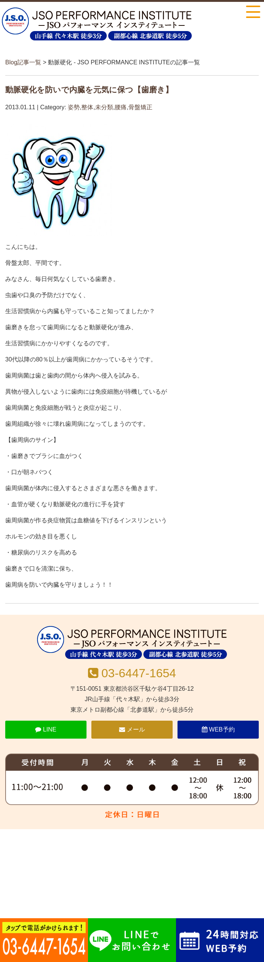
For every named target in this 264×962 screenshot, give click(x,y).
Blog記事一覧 (23, 62)
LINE (45, 729)
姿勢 (74, 107)
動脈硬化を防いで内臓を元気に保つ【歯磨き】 (89, 89)
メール (132, 729)
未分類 (104, 107)
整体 (87, 107)
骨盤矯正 (140, 107)
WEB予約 (218, 729)
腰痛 (121, 107)
